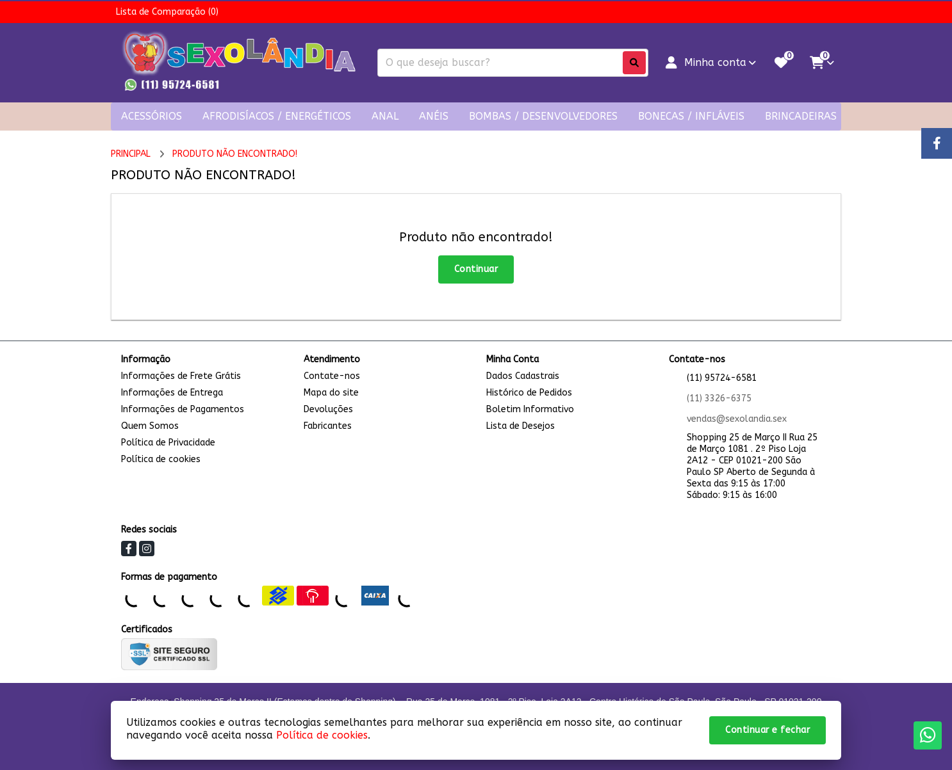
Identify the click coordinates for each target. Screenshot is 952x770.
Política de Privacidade (168, 442)
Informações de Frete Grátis (181, 376)
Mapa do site (331, 392)
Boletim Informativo (530, 409)
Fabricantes (328, 426)
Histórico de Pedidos (529, 392)
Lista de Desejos (520, 426)
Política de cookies (161, 459)
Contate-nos (332, 376)
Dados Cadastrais (522, 376)
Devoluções (328, 409)
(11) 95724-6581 (722, 378)
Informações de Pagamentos (182, 409)
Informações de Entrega (172, 392)
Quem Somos (150, 426)
